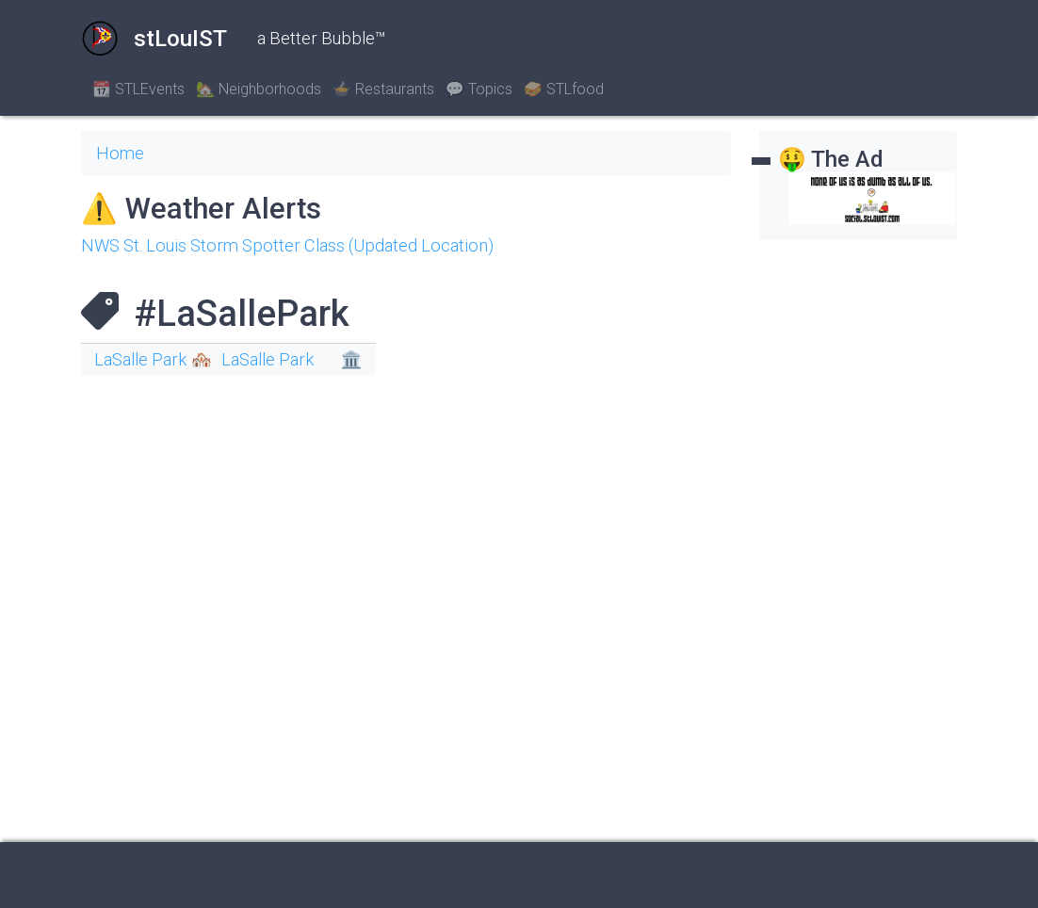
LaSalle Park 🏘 (153, 359)
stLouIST (154, 38)
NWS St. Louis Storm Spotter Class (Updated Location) (287, 245)
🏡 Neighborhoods (258, 89)
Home (120, 153)
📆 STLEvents (138, 89)
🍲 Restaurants (383, 89)
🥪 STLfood (564, 89)
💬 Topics (479, 89)
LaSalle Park (267, 359)
